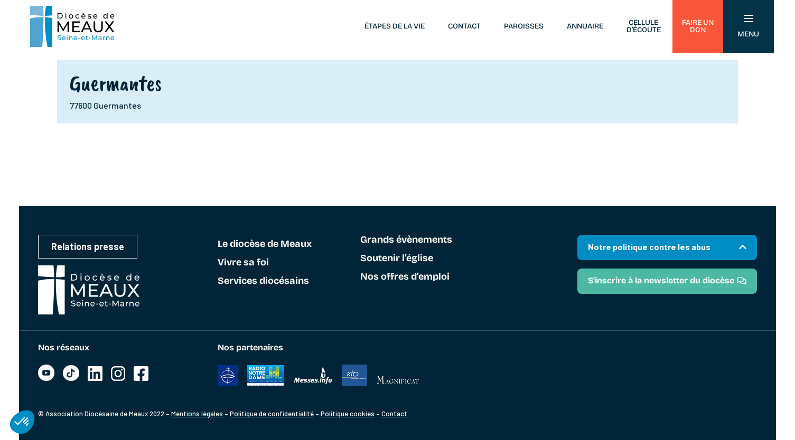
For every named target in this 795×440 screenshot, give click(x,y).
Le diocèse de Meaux (265, 244)
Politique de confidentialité (272, 413)
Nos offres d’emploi (405, 277)
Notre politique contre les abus (649, 247)
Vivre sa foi (243, 262)
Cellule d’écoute (643, 26)
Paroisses (524, 26)
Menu (748, 27)
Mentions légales (197, 413)
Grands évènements (406, 240)
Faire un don (698, 26)
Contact (464, 26)
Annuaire (585, 26)
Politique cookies (348, 413)
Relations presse (87, 246)
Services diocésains (263, 281)
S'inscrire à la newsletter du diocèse (661, 280)
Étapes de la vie (394, 26)
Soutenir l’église (396, 258)
